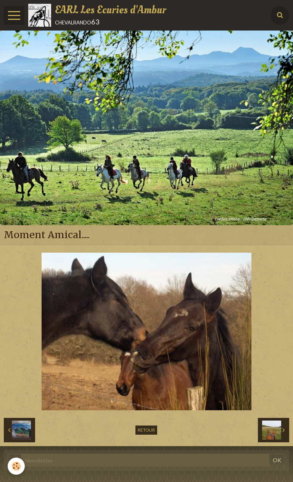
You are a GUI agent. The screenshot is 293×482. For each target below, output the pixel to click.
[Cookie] (16, 466)
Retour (146, 430)
